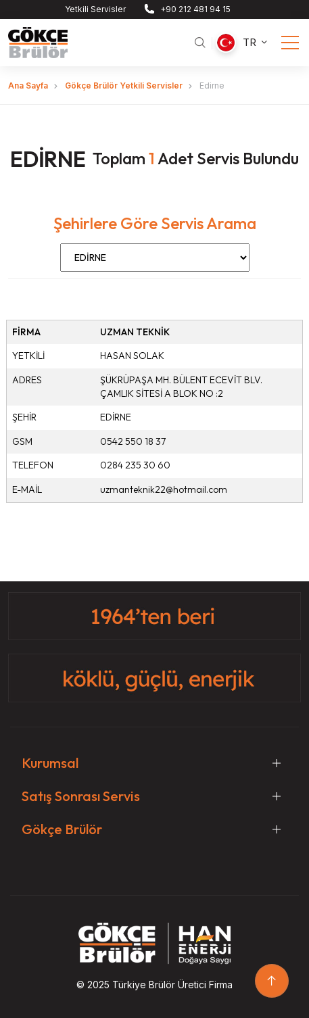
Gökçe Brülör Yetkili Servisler (124, 85)
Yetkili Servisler (95, 9)
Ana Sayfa (28, 85)
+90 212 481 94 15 (195, 9)
